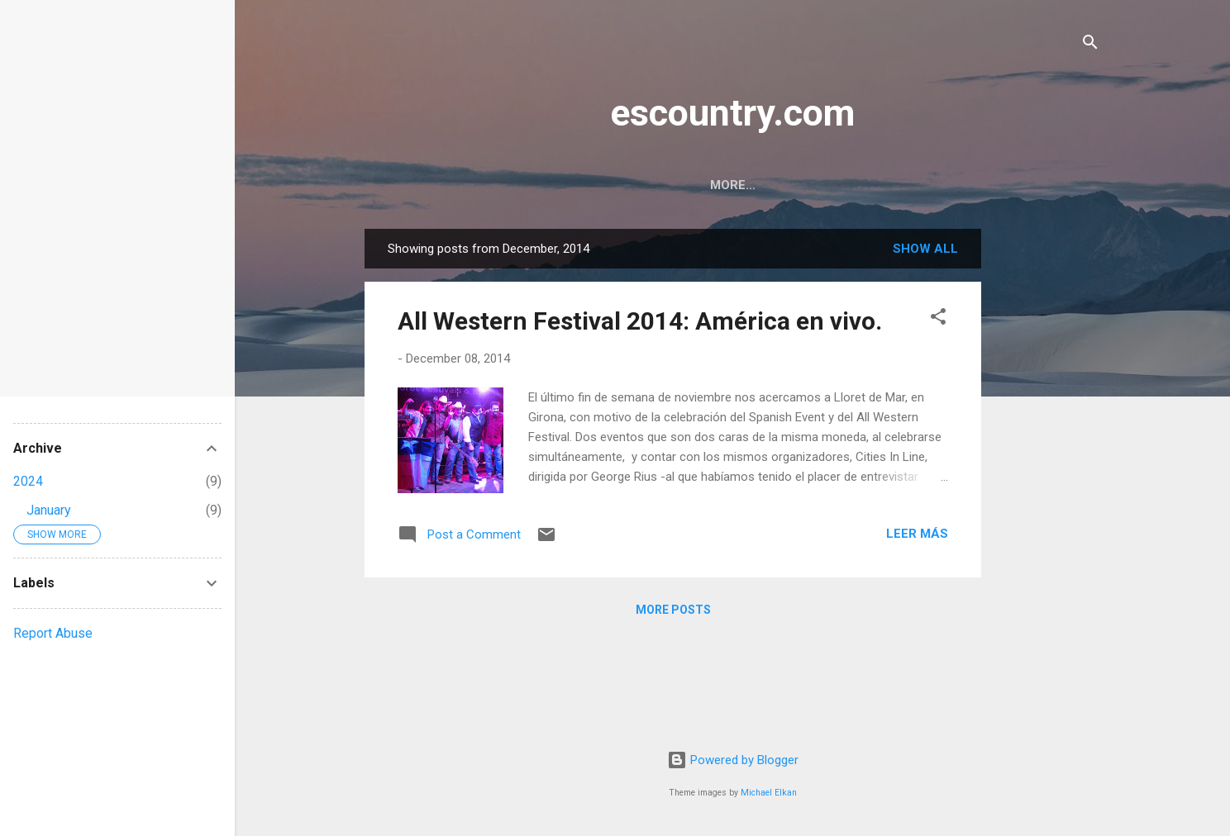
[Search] (1090, 45)
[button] (938, 319)
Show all (925, 248)
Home (687, 185)
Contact (765, 185)
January (48, 510)
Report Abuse (53, 633)
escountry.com (732, 113)
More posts (673, 609)
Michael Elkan (769, 792)
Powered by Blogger (733, 760)
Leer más (917, 533)
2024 (28, 481)
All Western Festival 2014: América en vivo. (640, 320)
